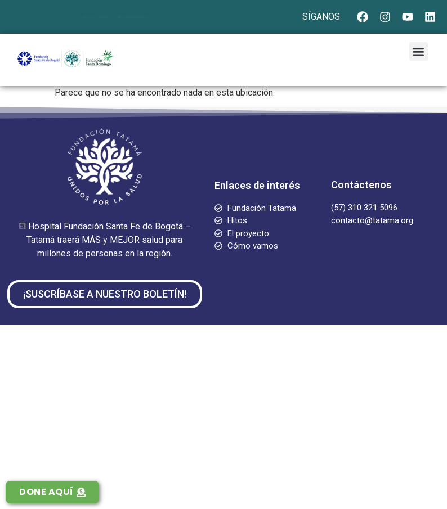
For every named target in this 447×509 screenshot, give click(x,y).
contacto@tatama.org (150, 17)
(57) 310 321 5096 (82, 17)
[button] (418, 51)
